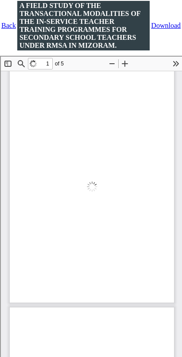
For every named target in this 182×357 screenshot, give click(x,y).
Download (166, 25)
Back (8, 25)
